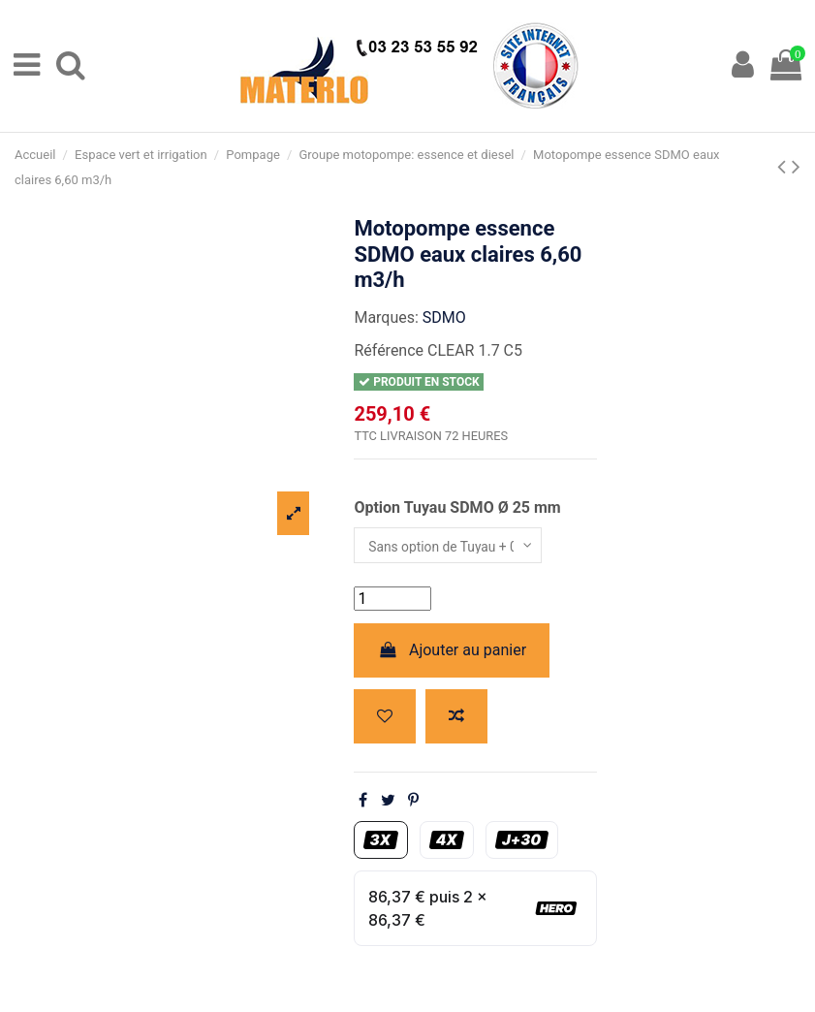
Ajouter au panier (451, 655)
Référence (388, 350)
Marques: (386, 317)
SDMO (444, 317)
